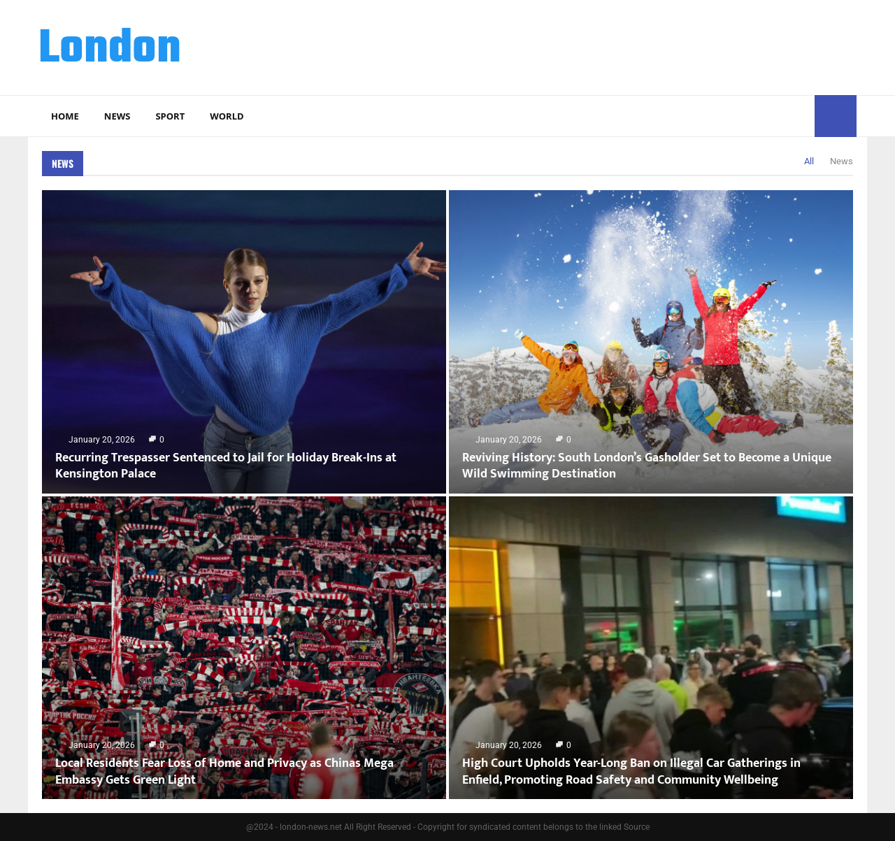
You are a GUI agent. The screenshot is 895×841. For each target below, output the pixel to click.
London (109, 50)
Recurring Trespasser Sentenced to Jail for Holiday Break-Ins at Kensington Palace (225, 465)
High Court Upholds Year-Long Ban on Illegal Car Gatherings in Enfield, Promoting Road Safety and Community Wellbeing (631, 771)
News (117, 116)
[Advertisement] (602, 45)
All (809, 161)
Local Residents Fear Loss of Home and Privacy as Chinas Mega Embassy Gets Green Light (224, 771)
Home (65, 116)
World (226, 116)
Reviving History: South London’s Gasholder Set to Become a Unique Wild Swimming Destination (646, 465)
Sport (170, 116)
